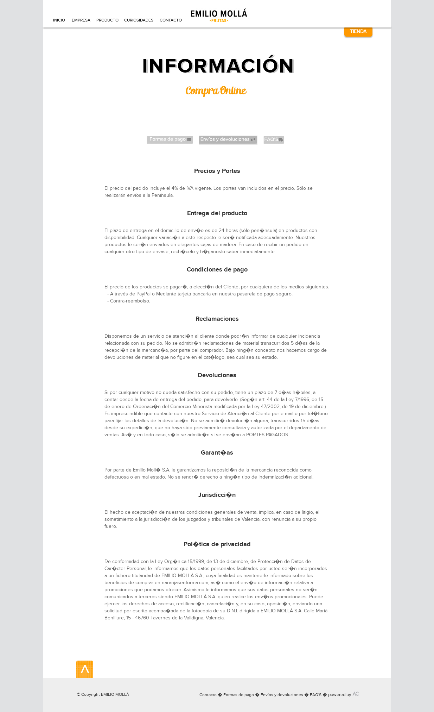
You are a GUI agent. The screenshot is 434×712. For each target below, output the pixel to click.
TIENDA (358, 31)
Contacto (208, 694)
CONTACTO (170, 20)
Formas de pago (238, 694)
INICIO (59, 20)
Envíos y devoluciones (282, 694)
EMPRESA (81, 20)
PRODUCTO (107, 20)
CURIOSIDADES (138, 20)
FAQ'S (315, 694)
